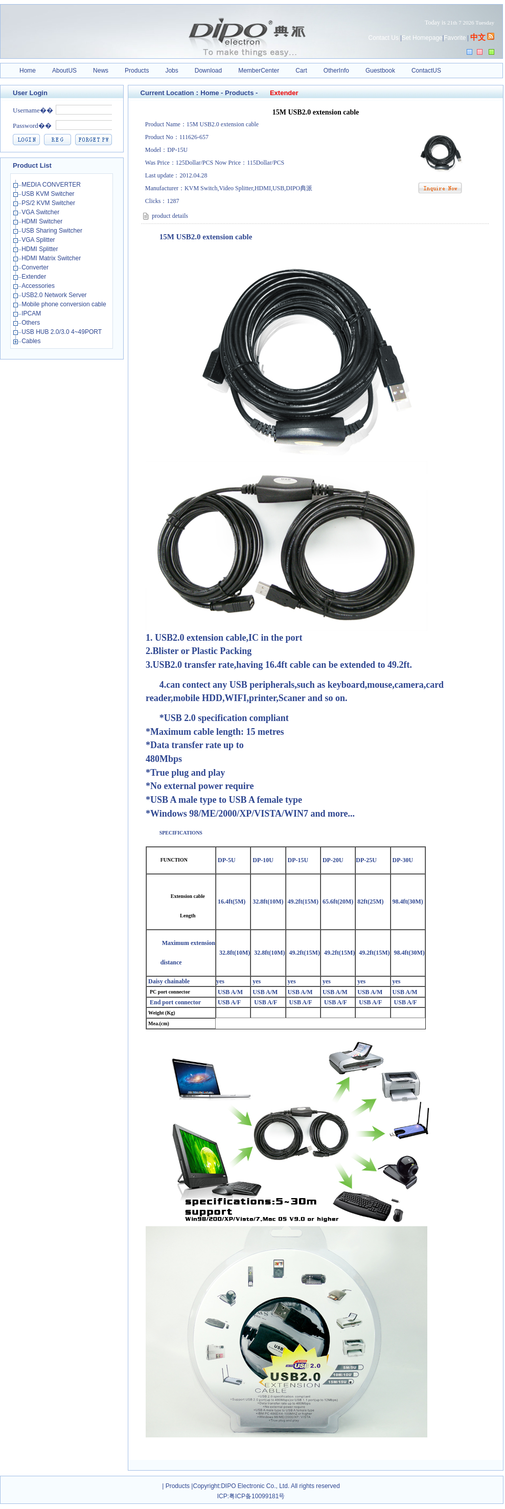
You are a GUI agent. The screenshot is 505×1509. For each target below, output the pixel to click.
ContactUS (426, 70)
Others (31, 322)
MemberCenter (258, 70)
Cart (301, 70)
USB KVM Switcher (48, 193)
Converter (35, 267)
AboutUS (64, 70)
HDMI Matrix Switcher (51, 258)
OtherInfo (336, 70)
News (100, 70)
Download (208, 70)
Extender (34, 276)
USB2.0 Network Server (54, 295)
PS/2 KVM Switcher (49, 203)
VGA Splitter (39, 239)
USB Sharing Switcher (52, 230)
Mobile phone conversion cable (64, 304)
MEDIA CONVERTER (51, 184)
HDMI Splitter (40, 249)
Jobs (171, 70)
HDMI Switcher (42, 221)
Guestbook (380, 70)
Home (27, 70)
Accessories (38, 285)
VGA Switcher (41, 212)
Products (137, 70)
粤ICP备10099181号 (257, 1496)
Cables (31, 341)
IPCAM (31, 313)
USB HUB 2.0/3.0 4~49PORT (62, 331)
